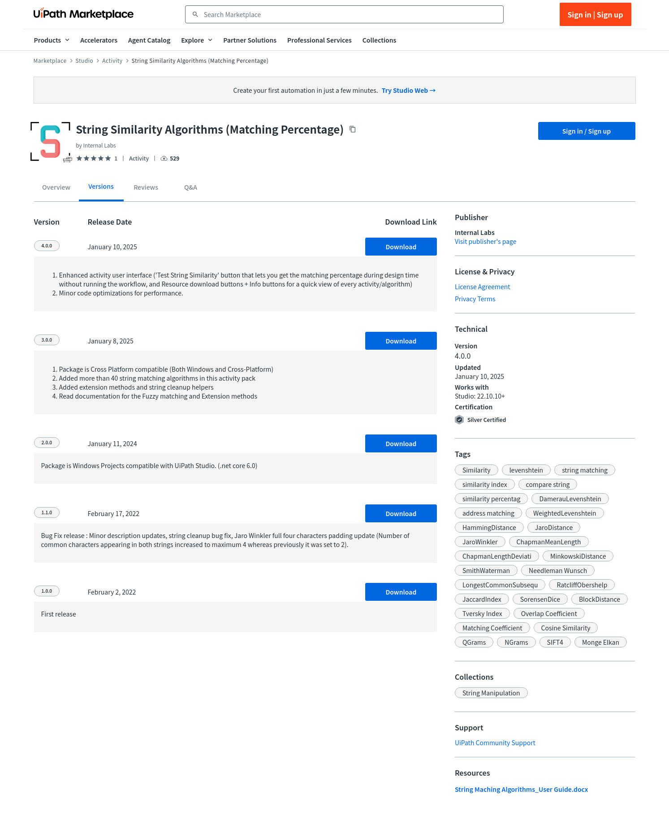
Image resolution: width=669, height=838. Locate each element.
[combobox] (351, 14)
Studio (85, 60)
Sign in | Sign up (595, 14)
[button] (476, 470)
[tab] (56, 188)
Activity (112, 60)
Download (400, 246)
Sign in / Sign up (586, 130)
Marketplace (50, 60)
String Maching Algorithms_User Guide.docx (521, 789)
